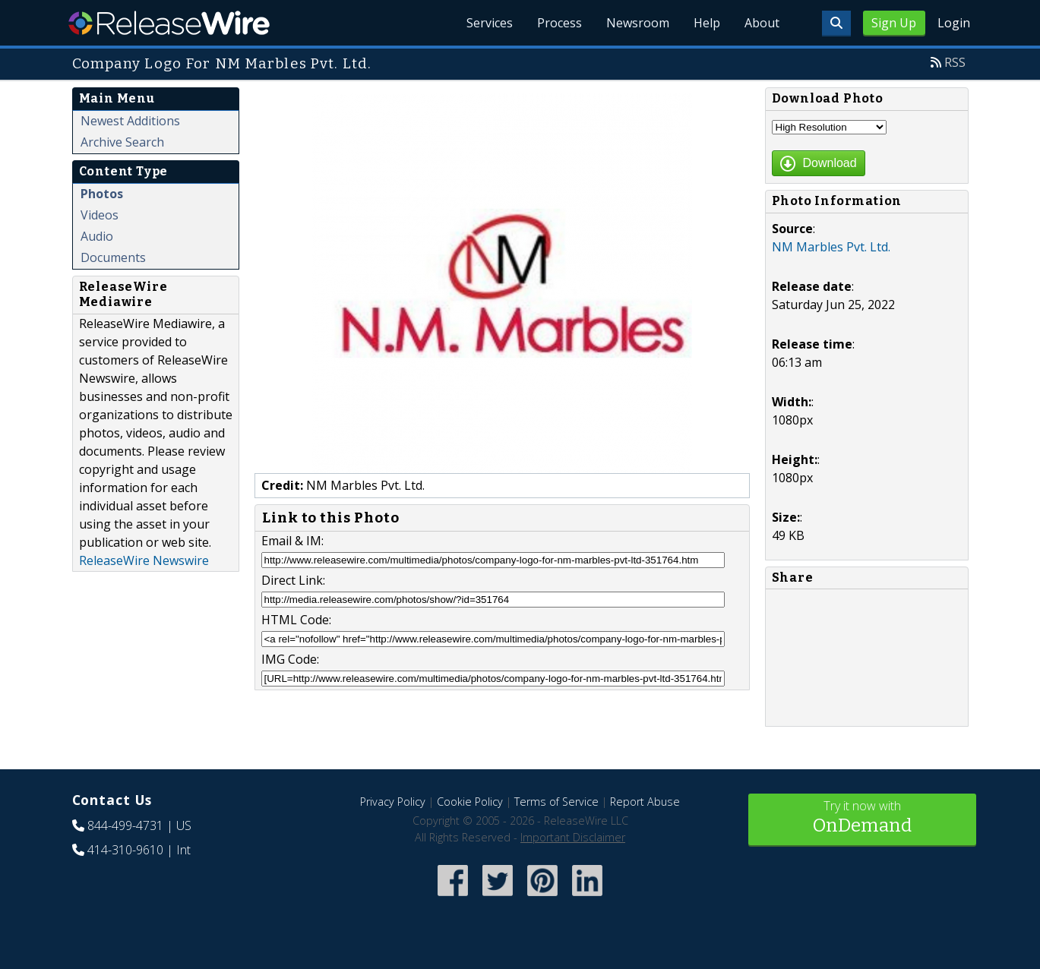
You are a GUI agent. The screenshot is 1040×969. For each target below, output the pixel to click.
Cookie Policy (470, 801)
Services (489, 22)
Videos (100, 215)
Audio (97, 236)
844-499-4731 (125, 825)
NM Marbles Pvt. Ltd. (831, 246)
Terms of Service (556, 801)
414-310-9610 (125, 849)
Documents (113, 257)
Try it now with (862, 818)
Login (953, 22)
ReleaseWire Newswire (144, 560)
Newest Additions (130, 120)
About (761, 22)
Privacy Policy (392, 801)
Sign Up (893, 22)
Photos (102, 193)
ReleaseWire (169, 23)
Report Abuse (645, 801)
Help (707, 22)
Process (559, 22)
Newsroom (637, 22)
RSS (955, 62)
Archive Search (122, 142)
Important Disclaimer (572, 837)
